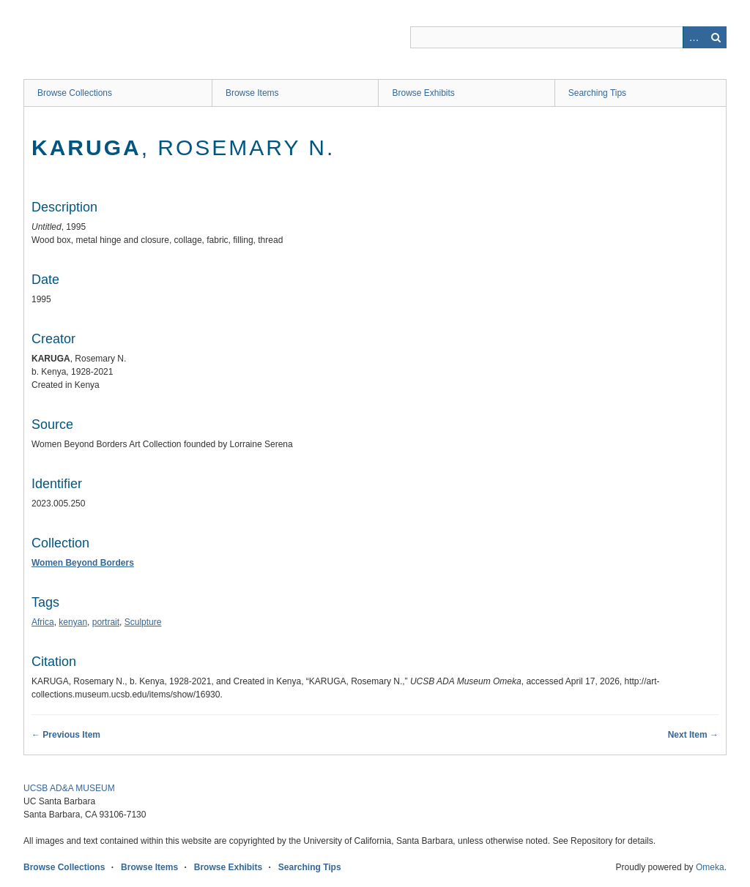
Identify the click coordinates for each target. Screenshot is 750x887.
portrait (105, 622)
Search (716, 37)
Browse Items (252, 93)
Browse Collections (74, 93)
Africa (42, 622)
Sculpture (143, 622)
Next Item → (693, 735)
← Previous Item (65, 735)
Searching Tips (597, 93)
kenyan (73, 622)
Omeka (710, 867)
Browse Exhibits (423, 93)
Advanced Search (694, 37)
